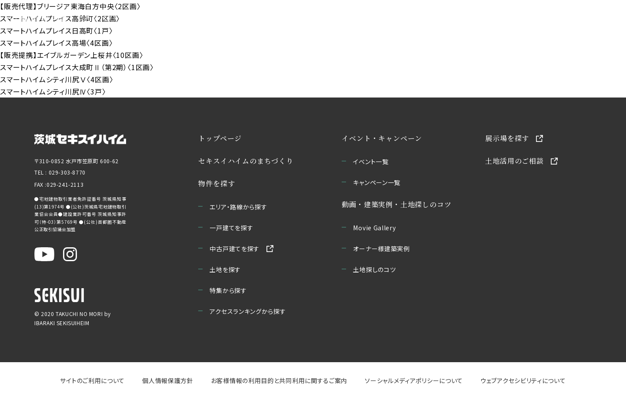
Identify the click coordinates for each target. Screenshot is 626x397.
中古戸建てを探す (235, 248)
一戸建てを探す (231, 227)
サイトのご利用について (92, 380)
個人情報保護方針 (167, 380)
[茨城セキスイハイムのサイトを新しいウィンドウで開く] (80, 138)
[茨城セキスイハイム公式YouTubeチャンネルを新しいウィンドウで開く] (44, 254)
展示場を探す (507, 138)
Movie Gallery (374, 227)
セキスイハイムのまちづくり (130, 17)
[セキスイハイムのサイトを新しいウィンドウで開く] (59, 295)
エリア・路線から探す (238, 206)
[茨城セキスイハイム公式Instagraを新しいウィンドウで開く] (70, 254)
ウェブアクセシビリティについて (523, 380)
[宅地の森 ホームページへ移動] (39, 17)
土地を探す (225, 269)
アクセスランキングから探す (248, 311)
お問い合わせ (571, 17)
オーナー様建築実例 (381, 248)
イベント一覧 (371, 161)
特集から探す (228, 290)
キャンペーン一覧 (377, 182)
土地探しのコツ (374, 269)
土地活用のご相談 (515, 161)
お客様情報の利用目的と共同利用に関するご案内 (279, 380)
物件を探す (217, 183)
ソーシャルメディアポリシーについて (414, 380)
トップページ (220, 138)
